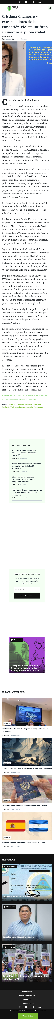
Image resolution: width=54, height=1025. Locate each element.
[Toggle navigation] (4, 8)
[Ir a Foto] (27, 68)
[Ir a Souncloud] (39, 2)
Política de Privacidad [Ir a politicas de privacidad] (27, 995)
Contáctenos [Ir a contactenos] (27, 991)
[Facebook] (13, 2)
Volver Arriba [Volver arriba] (28, 1016)
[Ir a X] (20, 1007)
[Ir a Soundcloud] (39, 1007)
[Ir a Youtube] (26, 2)
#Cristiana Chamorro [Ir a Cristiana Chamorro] (27, 399)
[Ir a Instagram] (33, 2)
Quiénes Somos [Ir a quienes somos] (28, 1003)
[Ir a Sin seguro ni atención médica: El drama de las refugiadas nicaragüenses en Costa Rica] (26, 655)
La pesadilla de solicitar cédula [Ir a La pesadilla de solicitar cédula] (18, 896)
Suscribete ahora (27, 596)
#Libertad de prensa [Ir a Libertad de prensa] (10, 399)
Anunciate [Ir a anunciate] (27, 999)
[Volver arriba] (27, 1016)
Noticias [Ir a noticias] (5, 405)
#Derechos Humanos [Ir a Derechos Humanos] (18, 395)
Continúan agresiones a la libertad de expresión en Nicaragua (27, 768)
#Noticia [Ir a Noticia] (5, 395)
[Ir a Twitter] (20, 2)
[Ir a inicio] (13, 8)
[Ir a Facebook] (13, 1007)
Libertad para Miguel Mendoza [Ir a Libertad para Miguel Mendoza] (18, 936)
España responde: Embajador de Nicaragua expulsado (23, 842)
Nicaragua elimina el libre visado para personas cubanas (25, 805)
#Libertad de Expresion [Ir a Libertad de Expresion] (37, 395)
